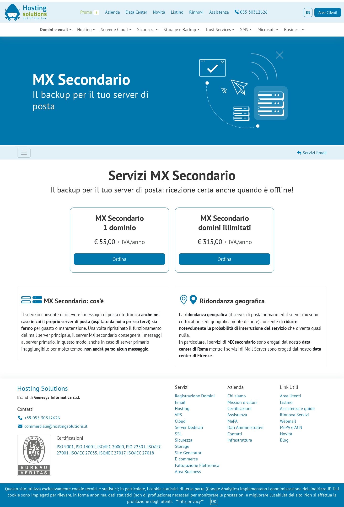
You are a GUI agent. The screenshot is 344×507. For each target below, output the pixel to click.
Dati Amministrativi (245, 427)
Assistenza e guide (297, 408)
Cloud (180, 421)
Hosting (84, 29)
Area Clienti (327, 12)
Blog (284, 440)
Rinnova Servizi (294, 414)
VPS (178, 414)
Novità (159, 12)
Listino (177, 12)
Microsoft (266, 29)
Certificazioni (239, 408)
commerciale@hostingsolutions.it (52, 426)
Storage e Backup (180, 29)
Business (292, 29)
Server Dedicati (189, 427)
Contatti (234, 434)
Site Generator (188, 452)
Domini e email (54, 29)
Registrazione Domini (195, 396)
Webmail (288, 421)
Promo (89, 12)
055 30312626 (251, 12)
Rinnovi (196, 12)
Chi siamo (236, 396)
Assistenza (219, 12)
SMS (244, 29)
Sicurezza (146, 29)
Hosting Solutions (42, 388)
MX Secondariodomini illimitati (224, 222)
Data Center (136, 12)
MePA (232, 421)
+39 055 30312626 (39, 418)
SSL (178, 434)
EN (308, 12)
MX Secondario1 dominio (119, 222)
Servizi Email (312, 152)
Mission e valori (242, 402)
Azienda (112, 12)
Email (180, 402)
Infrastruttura (239, 440)
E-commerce (186, 459)
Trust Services (218, 29)
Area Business (188, 471)
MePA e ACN (291, 427)
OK (213, 501)
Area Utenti (290, 396)
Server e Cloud (114, 29)
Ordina (119, 259)
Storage (182, 446)
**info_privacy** (190, 501)
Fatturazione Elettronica (197, 465)
